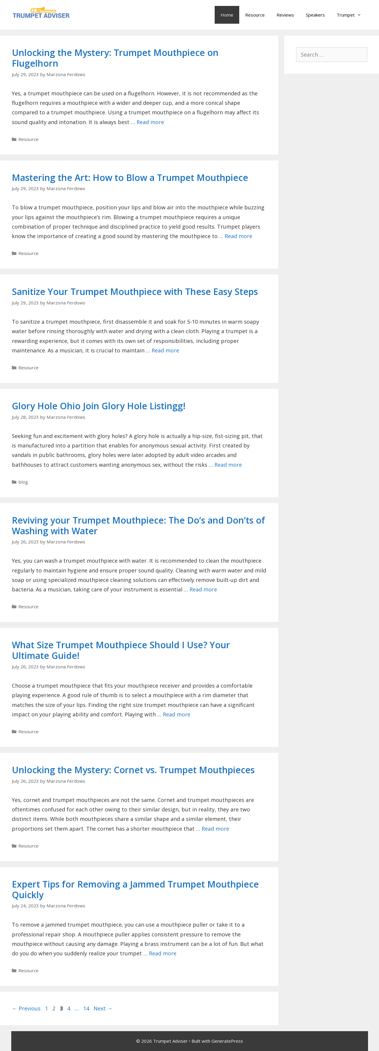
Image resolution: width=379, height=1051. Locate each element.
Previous (26, 1008)
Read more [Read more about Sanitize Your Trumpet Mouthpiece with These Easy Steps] (165, 350)
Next (103, 1008)
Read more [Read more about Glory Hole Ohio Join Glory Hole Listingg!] (228, 464)
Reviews (285, 15)
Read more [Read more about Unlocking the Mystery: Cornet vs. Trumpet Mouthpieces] (215, 828)
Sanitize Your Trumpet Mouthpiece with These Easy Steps (135, 291)
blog (23, 482)
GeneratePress (227, 1041)
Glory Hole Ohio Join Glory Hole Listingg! (98, 406)
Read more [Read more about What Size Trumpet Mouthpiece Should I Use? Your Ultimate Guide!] (176, 714)
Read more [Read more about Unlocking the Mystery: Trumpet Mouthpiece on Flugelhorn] (150, 122)
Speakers (315, 15)
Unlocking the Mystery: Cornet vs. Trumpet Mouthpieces (133, 770)
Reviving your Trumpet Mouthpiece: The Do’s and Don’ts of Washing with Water (138, 525)
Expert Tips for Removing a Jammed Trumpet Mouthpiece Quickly (135, 889)
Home (227, 15)
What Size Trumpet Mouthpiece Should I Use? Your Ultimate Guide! (121, 650)
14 (87, 1008)
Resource (255, 15)
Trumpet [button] (352, 15)
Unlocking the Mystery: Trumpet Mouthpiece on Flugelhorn (115, 57)
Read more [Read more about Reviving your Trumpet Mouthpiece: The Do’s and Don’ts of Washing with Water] (203, 589)
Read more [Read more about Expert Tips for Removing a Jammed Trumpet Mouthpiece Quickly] (162, 953)
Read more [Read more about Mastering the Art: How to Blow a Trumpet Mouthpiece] (238, 236)
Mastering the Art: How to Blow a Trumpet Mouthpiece (130, 177)
